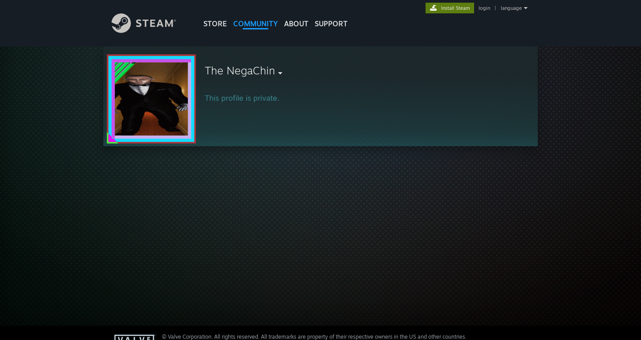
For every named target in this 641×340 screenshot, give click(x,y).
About (296, 23)
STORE (215, 23)
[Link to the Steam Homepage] (150, 30)
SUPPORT (331, 23)
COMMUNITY (255, 23)
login (484, 8)
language (511, 8)
